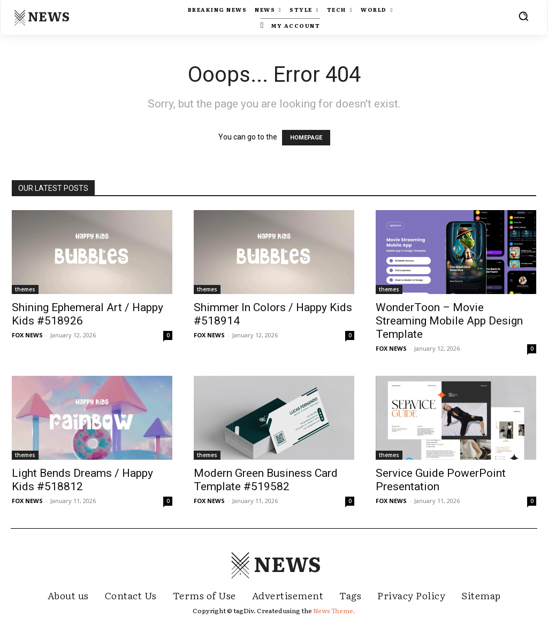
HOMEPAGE (306, 137)
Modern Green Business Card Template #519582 (266, 480)
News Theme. (334, 610)
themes (25, 289)
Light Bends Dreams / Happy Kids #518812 (82, 480)
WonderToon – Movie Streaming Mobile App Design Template (449, 321)
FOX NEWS (27, 335)
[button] (523, 16)
